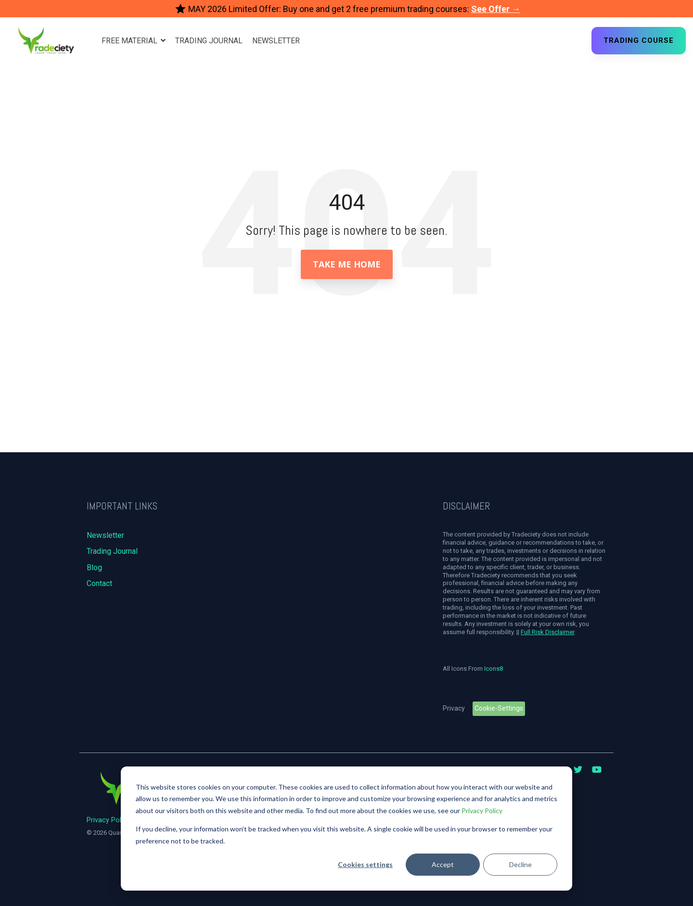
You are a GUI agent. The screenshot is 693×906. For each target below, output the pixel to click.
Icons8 (493, 668)
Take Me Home (347, 264)
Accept (443, 864)
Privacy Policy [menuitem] (108, 820)
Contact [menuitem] (99, 583)
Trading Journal (209, 40)
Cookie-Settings (499, 708)
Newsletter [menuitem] (105, 535)
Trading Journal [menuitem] (112, 551)
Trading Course (638, 40)
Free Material (130, 40)
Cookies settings (365, 864)
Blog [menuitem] (94, 567)
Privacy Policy (482, 810)
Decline (520, 864)
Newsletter (276, 40)
